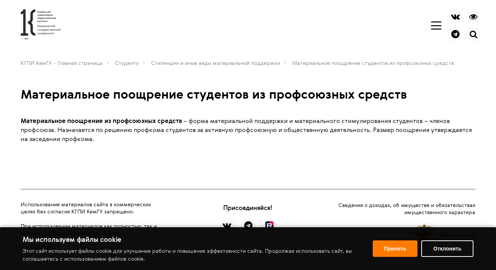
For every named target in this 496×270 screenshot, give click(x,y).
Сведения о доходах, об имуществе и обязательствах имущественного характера (407, 208)
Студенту (127, 62)
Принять (395, 249)
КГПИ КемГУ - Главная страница (62, 62)
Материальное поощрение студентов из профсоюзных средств (373, 62)
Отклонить (447, 249)
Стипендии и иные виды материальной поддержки (215, 62)
